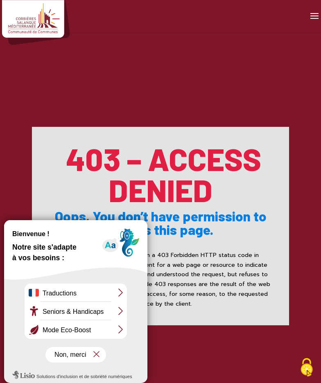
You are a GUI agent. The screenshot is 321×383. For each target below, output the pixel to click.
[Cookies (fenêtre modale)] (306, 368)
